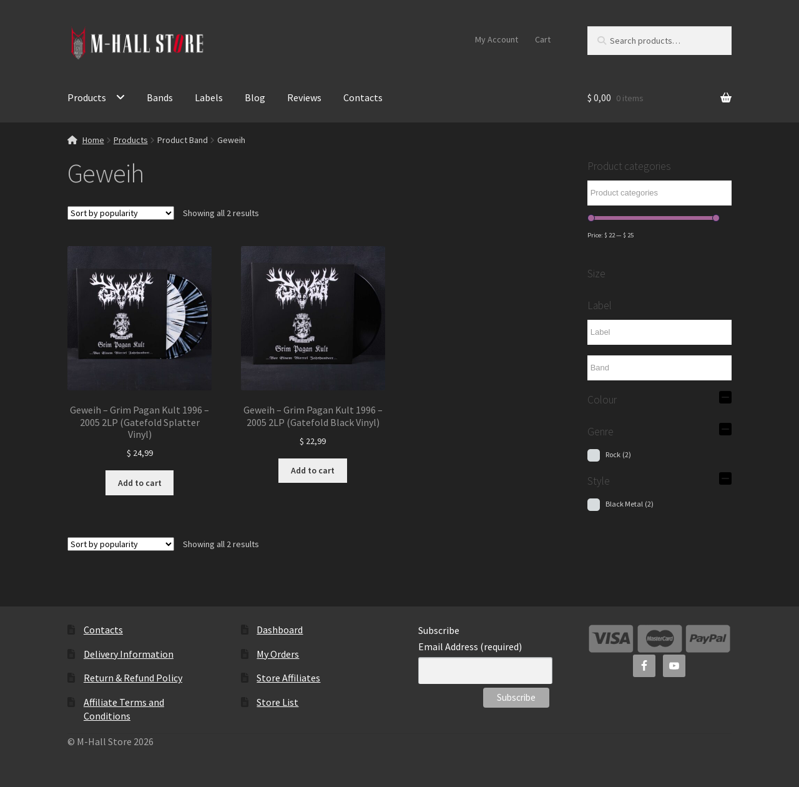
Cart (543, 39)
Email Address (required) (470, 646)
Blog (255, 97)
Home (93, 140)
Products (86, 97)
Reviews (304, 97)
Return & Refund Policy (133, 677)
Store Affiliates (288, 677)
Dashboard (280, 629)
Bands (160, 97)
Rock (618, 454)
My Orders (278, 654)
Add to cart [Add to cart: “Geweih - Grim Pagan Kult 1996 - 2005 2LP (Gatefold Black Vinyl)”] (313, 470)
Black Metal (629, 503)
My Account (496, 39)
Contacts (363, 97)
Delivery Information (129, 654)
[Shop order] (120, 213)
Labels (209, 97)
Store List (277, 702)
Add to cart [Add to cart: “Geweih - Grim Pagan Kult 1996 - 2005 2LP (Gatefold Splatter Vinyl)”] (140, 482)
